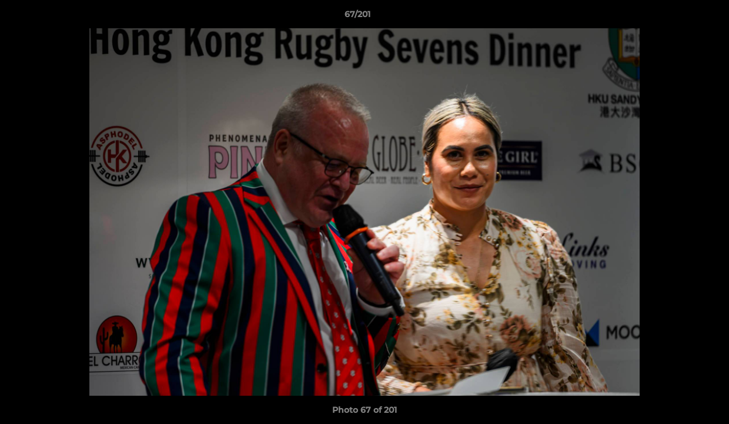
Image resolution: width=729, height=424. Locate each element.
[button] (680, 17)
